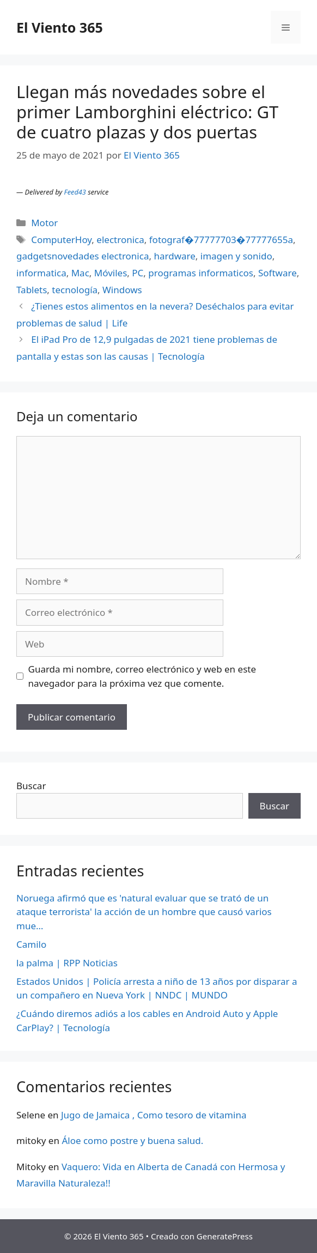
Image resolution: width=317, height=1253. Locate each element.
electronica (120, 239)
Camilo (31, 944)
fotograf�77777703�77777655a (221, 239)
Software (277, 273)
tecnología (74, 289)
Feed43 (75, 192)
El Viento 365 (59, 27)
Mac (80, 273)
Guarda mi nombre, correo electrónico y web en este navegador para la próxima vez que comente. (142, 676)
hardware (174, 256)
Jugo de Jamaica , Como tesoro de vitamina (154, 1115)
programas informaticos (200, 273)
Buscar (31, 785)
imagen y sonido (236, 256)
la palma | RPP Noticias (67, 963)
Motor (44, 222)
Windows (122, 289)
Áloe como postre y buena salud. (132, 1140)
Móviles (110, 273)
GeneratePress (225, 1236)
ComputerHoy (61, 239)
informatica (41, 273)
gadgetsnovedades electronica (82, 256)
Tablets (31, 289)
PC (137, 273)
